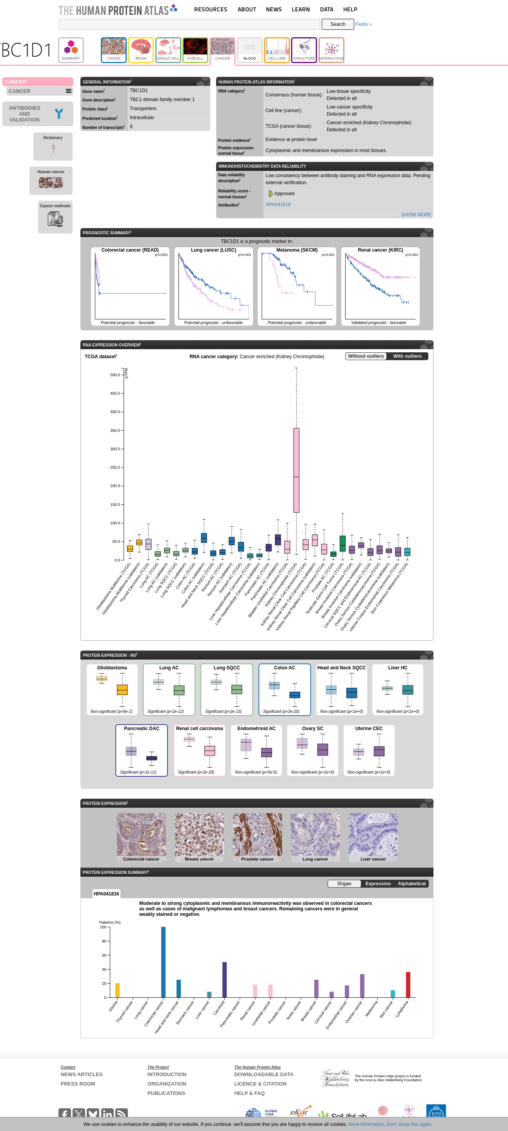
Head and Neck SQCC (341, 690)
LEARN (301, 9)
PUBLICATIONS (166, 1093)
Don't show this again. (409, 1124)
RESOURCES (211, 9)
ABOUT (247, 9)
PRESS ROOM (78, 1084)
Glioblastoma (112, 690)
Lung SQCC (226, 690)
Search (338, 24)
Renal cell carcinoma (199, 751)
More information (366, 1124)
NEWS (274, 9)
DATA (326, 9)
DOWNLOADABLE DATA (263, 1074)
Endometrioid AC (256, 751)
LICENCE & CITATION (260, 1084)
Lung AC (169, 690)
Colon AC (284, 690)
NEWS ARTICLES (82, 1074)
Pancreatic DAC (141, 751)
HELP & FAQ (249, 1093)
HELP (350, 9)
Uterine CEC (369, 751)
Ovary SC (312, 751)
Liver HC (397, 690)
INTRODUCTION (167, 1074)
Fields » (363, 24)
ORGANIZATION (166, 1084)
